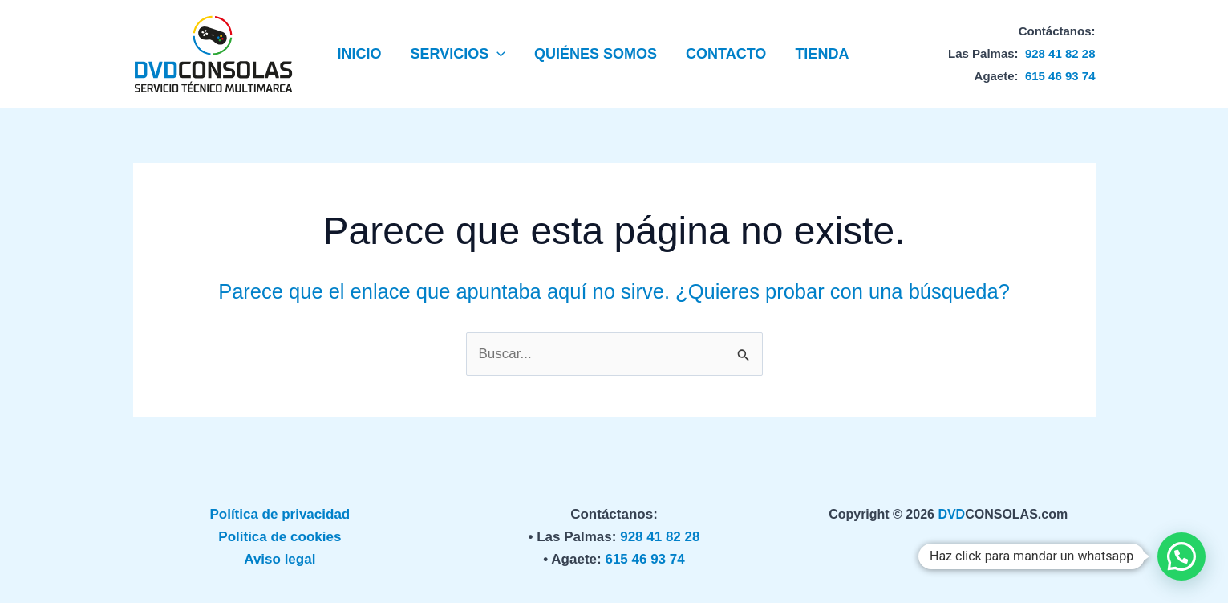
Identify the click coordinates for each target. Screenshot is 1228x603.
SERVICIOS (458, 54)
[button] (496, 54)
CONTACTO (726, 54)
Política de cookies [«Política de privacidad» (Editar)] (279, 536)
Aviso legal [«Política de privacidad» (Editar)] (279, 559)
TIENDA (822, 54)
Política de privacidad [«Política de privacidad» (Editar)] (279, 514)
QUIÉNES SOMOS (595, 54)
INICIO (360, 54)
